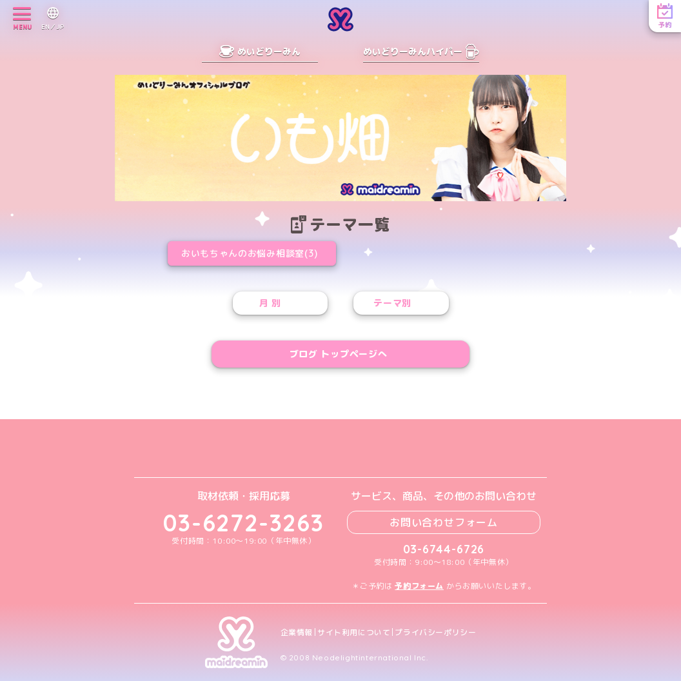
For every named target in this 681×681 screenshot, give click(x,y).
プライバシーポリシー (435, 632)
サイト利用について (353, 632)
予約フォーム (419, 585)
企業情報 (297, 632)
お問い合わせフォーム (444, 522)
